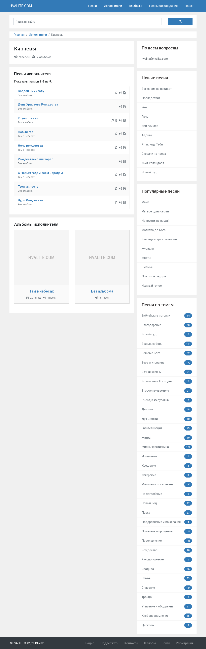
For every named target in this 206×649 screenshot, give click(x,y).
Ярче (145, 116)
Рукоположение (167, 559)
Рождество (167, 550)
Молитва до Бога (154, 230)
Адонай (147, 135)
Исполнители (113, 6)
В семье (147, 267)
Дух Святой (167, 419)
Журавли (148, 248)
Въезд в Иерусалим (167, 400)
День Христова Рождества (38, 104)
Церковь (167, 625)
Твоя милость (28, 186)
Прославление (167, 540)
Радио (89, 643)
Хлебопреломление (167, 615)
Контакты (131, 643)
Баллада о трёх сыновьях (159, 239)
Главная (19, 35)
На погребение (167, 494)
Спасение (167, 587)
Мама (145, 202)
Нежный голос (152, 285)
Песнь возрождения (163, 6)
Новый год (25, 132)
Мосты (146, 258)
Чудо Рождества (30, 200)
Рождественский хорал (35, 159)
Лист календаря (153, 163)
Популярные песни (161, 191)
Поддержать (109, 643)
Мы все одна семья (155, 211)
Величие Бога (167, 353)
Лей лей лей (150, 126)
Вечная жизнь (167, 372)
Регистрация (185, 643)
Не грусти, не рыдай (155, 221)
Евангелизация (167, 428)
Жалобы (150, 643)
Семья (167, 578)
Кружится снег (29, 118)
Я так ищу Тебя (152, 144)
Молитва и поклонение (167, 484)
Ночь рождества (30, 145)
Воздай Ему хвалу (31, 91)
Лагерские (167, 475)
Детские (167, 409)
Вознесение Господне (167, 381)
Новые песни (155, 77)
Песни (92, 6)
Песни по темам (158, 304)
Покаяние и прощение (167, 531)
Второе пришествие (167, 390)
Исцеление (167, 456)
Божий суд (167, 334)
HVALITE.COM (20, 6)
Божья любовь (167, 344)
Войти (166, 643)
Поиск (189, 6)
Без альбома (102, 291)
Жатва (167, 437)
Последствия (151, 98)
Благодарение (167, 325)
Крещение (167, 465)
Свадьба (167, 569)
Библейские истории (167, 315)
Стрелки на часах (154, 154)
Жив (144, 107)
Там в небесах (41, 291)
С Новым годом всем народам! (41, 173)
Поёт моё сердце (154, 276)
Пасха (167, 512)
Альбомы (135, 6)
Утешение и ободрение (167, 606)
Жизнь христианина (167, 447)
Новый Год (167, 503)
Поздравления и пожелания (167, 522)
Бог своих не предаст (157, 89)
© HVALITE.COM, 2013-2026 (27, 643)
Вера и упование (167, 362)
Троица (167, 597)
